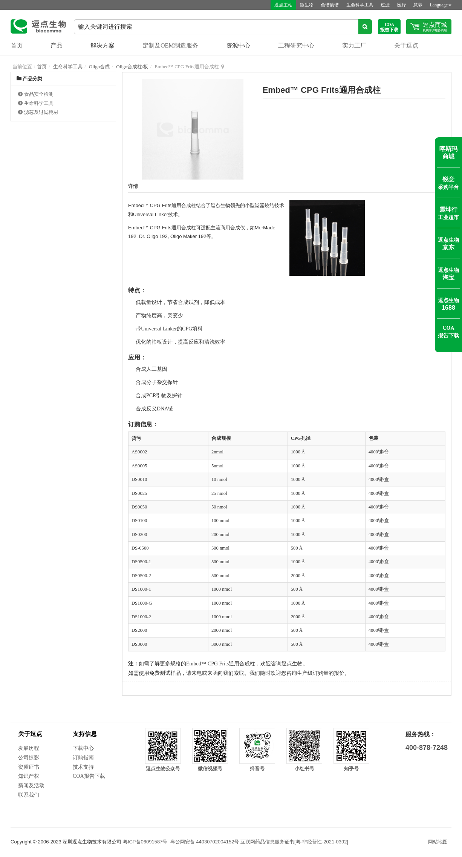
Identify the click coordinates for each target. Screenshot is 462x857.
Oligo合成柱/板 (132, 66)
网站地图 (438, 842)
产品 (56, 45)
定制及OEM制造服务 (170, 45)
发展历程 (28, 748)
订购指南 (83, 757)
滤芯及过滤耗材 (41, 112)
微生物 (305, 5)
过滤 (384, 5)
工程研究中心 (296, 45)
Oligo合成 (99, 66)
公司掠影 (28, 757)
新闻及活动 (31, 785)
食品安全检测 (39, 94)
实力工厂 (354, 45)
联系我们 (28, 795)
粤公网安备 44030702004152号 (204, 842)
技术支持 (83, 767)
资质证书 (28, 767)
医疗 (401, 5)
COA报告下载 (89, 776)
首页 (17, 45)
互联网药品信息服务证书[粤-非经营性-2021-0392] (294, 842)
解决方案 (102, 45)
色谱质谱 (329, 5)
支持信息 (85, 734)
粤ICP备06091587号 (145, 842)
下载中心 (83, 748)
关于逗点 (406, 45)
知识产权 (28, 776)
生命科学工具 (359, 5)
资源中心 (238, 45)
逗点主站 (282, 5)
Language (440, 5)
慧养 (417, 5)
